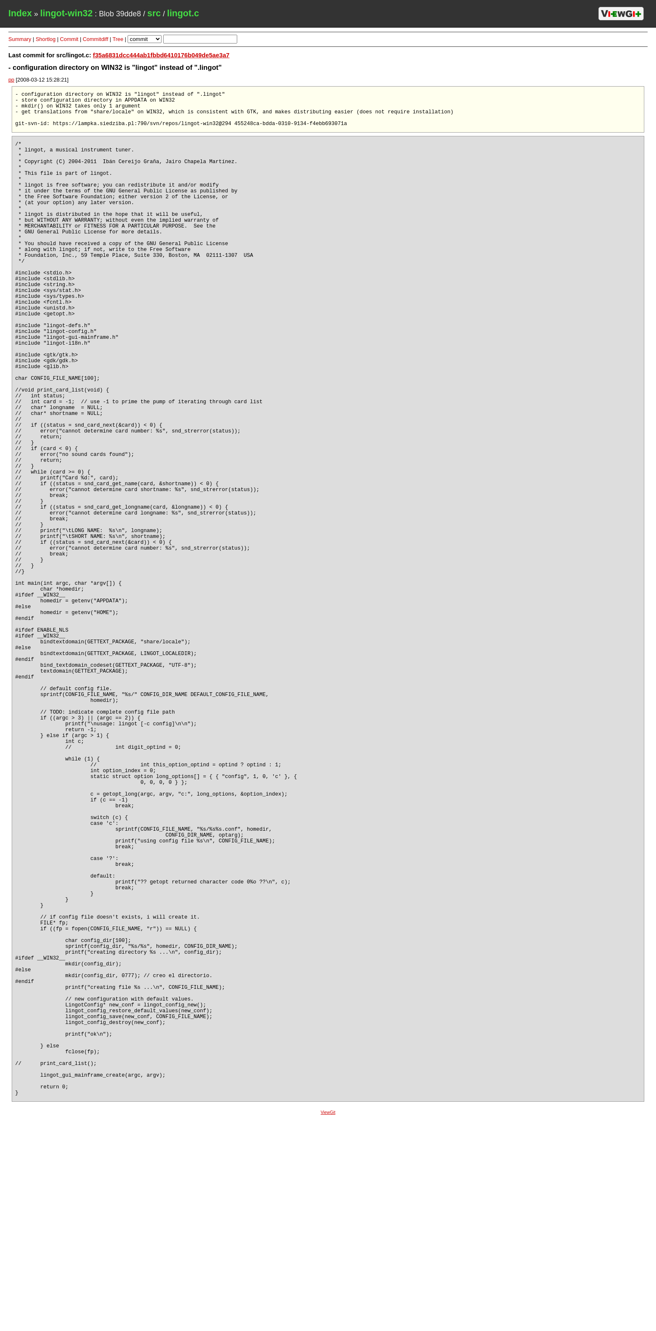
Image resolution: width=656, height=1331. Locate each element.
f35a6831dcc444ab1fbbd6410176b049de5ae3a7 (161, 55)
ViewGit (327, 1324)
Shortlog (46, 39)
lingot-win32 (66, 13)
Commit (69, 39)
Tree (118, 39)
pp (11, 80)
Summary (19, 39)
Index (20, 13)
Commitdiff (95, 39)
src (154, 13)
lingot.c (183, 13)
